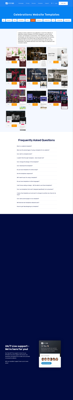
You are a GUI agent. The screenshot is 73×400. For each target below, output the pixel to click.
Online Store (67, 20)
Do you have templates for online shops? (27, 169)
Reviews (34, 3)
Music (28, 20)
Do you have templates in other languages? (28, 181)
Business (9, 20)
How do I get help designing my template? (28, 206)
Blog (15, 20)
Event (33, 20)
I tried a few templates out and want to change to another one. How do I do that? (36, 194)
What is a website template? (24, 146)
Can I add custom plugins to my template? (28, 198)
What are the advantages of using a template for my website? (33, 150)
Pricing (27, 3)
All (3, 20)
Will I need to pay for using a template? (27, 177)
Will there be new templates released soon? (28, 202)
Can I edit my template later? (24, 154)
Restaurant (39, 20)
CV (53, 20)
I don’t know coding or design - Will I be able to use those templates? (34, 185)
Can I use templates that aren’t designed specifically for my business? (35, 189)
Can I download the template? (25, 165)
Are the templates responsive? (25, 173)
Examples (40, 3)
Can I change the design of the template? (28, 162)
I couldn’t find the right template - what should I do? (30, 158)
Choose (14, 83)
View (8, 83)
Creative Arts (47, 20)
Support (47, 3)
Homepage (21, 3)
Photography (21, 20)
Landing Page (59, 20)
